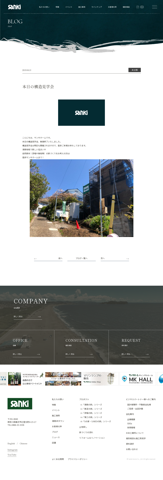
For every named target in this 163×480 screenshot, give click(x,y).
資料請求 (130, 444)
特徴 (57, 7)
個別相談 (126, 7)
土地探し (83, 427)
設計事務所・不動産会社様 (139, 404)
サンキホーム (32, 157)
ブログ (55, 432)
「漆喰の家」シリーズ (91, 413)
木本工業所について (135, 433)
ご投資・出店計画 (135, 408)
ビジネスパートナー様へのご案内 (141, 399)
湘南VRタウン (58, 421)
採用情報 (131, 427)
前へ (60, 258)
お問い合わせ (132, 449)
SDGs (129, 423)
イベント (68, 7)
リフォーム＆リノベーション (92, 437)
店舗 (54, 442)
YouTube (12, 454)
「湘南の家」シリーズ (91, 404)
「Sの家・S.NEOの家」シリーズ (95, 421)
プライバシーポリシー (77, 459)
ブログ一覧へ (81, 258)
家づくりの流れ (86, 432)
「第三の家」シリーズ (91, 417)
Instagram (13, 449)
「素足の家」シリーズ (91, 409)
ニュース (56, 437)
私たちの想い (44, 7)
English (11, 443)
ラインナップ (96, 7)
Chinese (23, 443)
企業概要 (131, 419)
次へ (103, 258)
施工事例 (81, 7)
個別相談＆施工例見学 (136, 438)
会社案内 (130, 414)
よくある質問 (58, 459)
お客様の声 (112, 7)
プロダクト (84, 399)
